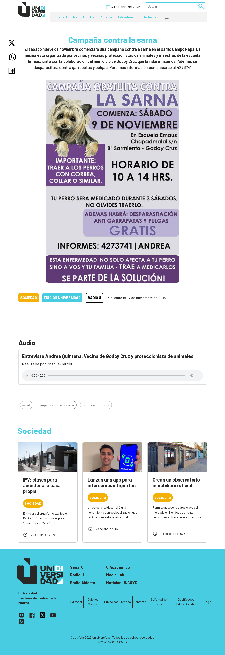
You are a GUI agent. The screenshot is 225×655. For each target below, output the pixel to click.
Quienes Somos (93, 601)
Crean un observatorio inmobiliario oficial (176, 482)
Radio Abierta (101, 17)
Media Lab (150, 17)
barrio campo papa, (96, 405)
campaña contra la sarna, (56, 405)
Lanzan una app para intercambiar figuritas (112, 482)
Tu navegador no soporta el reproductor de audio (112, 375)
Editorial (76, 602)
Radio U (79, 17)
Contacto (139, 602)
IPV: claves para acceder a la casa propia (42, 485)
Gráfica (126, 602)
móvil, (26, 405)
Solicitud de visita (159, 601)
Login (207, 602)
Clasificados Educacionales (186, 601)
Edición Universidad (62, 297)
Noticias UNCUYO (121, 582)
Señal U (62, 17)
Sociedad (28, 297)
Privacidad (111, 602)
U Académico (127, 17)
